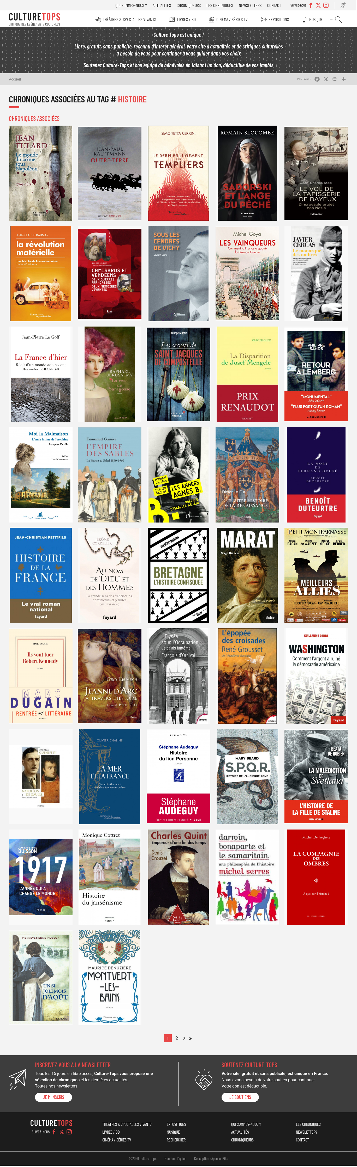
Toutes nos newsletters (56, 1087)
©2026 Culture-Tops (143, 1160)
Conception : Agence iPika (211, 1160)
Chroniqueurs (191, 5)
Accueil (15, 80)
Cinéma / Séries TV (233, 19)
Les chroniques (222, 5)
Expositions (280, 19)
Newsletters (252, 5)
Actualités (164, 5)
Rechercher (339, 19)
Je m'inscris (53, 1099)
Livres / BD (187, 19)
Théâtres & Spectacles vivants (130, 19)
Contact (276, 5)
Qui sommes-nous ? (133, 5)
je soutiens (240, 1099)
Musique (318, 19)
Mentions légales (175, 1160)
